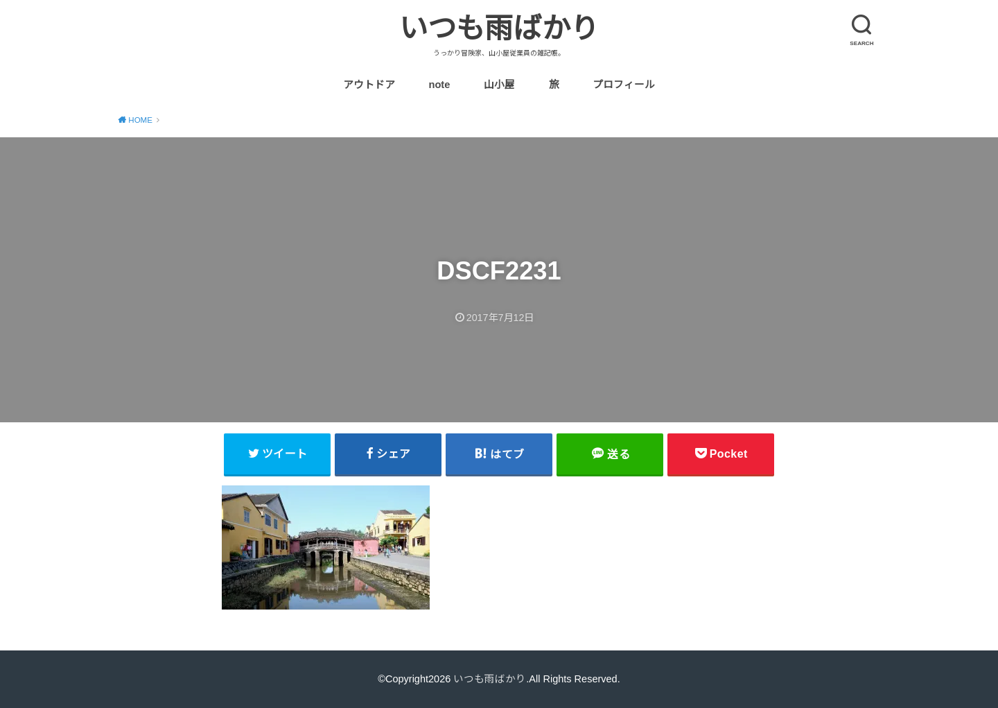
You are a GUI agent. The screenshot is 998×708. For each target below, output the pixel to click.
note (439, 84)
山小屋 (499, 84)
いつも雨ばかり (499, 28)
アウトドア (369, 84)
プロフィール (624, 84)
